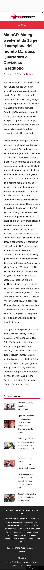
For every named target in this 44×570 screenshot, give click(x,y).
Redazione (20, 510)
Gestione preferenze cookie (35, 568)
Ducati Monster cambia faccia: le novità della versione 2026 (27, 497)
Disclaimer (22, 514)
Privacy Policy (31, 510)
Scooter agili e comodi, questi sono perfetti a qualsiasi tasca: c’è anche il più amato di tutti (26, 445)
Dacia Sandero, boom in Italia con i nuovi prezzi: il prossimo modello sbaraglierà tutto (26, 481)
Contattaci (22, 551)
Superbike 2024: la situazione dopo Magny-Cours (25, 406)
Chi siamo (10, 510)
